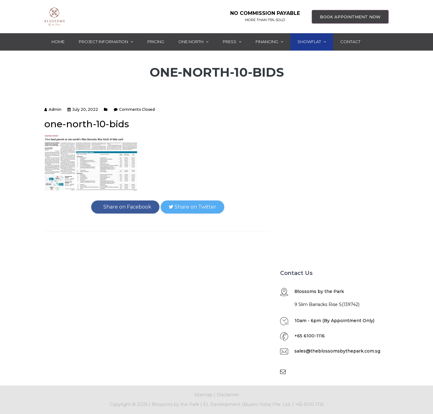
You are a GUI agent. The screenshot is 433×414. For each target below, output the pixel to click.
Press (232, 41)
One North (193, 41)
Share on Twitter (192, 207)
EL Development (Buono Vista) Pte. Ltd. (247, 404)
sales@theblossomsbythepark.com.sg (337, 351)
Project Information (106, 41)
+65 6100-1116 (309, 336)
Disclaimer (227, 395)
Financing (269, 41)
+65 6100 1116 (309, 404)
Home (58, 41)
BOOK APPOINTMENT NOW (350, 16)
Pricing (155, 41)
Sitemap (203, 395)
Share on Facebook (125, 207)
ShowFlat (311, 41)
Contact (350, 41)
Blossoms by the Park (174, 404)
